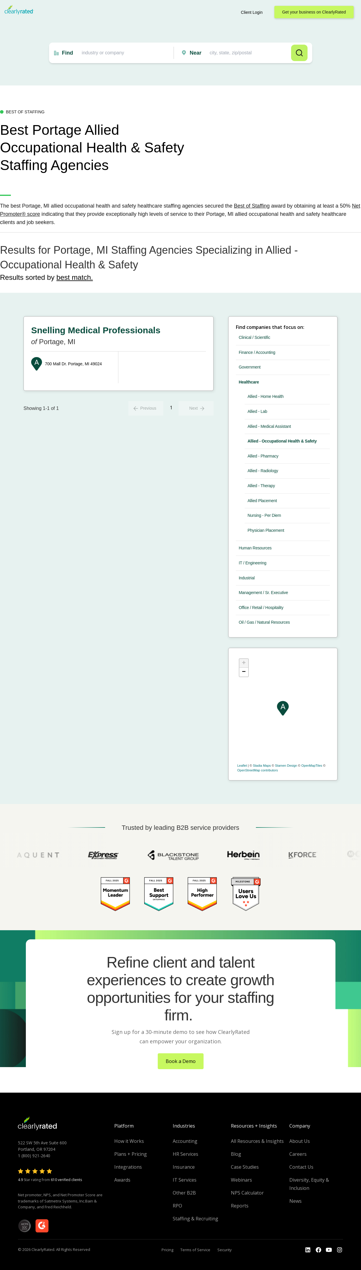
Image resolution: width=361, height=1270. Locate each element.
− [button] (244, 672)
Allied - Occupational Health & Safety (282, 441)
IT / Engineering (252, 563)
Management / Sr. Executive (263, 592)
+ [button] (244, 663)
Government (250, 367)
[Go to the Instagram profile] (339, 1250)
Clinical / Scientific (254, 337)
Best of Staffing (252, 206)
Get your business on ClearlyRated (314, 12)
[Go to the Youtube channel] (329, 1250)
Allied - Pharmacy (263, 456)
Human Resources (255, 548)
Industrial (247, 578)
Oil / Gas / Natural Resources (264, 622)
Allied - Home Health (266, 396)
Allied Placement (262, 500)
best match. (74, 277)
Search (299, 53)
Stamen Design (286, 765)
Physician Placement (266, 530)
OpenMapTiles (311, 765)
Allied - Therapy (261, 485)
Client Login (252, 12)
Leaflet (242, 765)
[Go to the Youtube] (318, 1250)
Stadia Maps (262, 765)
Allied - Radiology (263, 470)
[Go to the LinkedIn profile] (307, 1250)
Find (67, 53)
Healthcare (249, 382)
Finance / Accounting (257, 352)
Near (196, 53)
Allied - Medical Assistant (269, 426)
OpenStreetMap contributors (257, 770)
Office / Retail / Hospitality (261, 607)
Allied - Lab (257, 411)
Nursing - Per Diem (264, 515)
